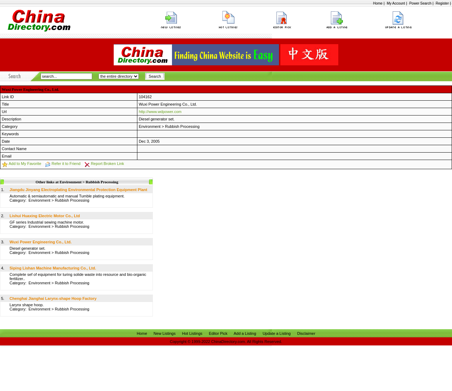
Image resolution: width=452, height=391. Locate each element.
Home (377, 3)
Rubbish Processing (182, 126)
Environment (150, 126)
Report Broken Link (107, 163)
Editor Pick (218, 333)
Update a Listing (277, 333)
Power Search (420, 3)
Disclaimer (306, 333)
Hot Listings (192, 333)
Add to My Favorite (24, 163)
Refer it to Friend (66, 163)
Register (442, 3)
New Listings (165, 333)
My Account (396, 3)
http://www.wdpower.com (160, 111)
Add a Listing (245, 333)
